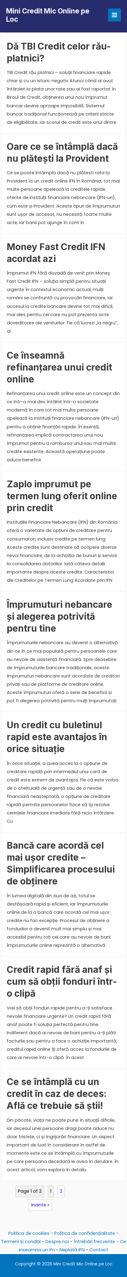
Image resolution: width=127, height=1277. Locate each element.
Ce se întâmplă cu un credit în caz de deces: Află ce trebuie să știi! (57, 1093)
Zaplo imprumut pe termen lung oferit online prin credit (62, 495)
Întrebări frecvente (94, 1241)
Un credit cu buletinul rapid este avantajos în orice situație (57, 736)
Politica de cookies (28, 1233)
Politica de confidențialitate (84, 1233)
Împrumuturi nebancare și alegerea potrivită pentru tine (59, 616)
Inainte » (40, 1205)
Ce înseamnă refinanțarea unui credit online (59, 367)
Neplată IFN (72, 1250)
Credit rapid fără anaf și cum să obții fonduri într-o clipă (62, 981)
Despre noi (57, 1241)
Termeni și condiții (21, 1241)
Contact (98, 1250)
